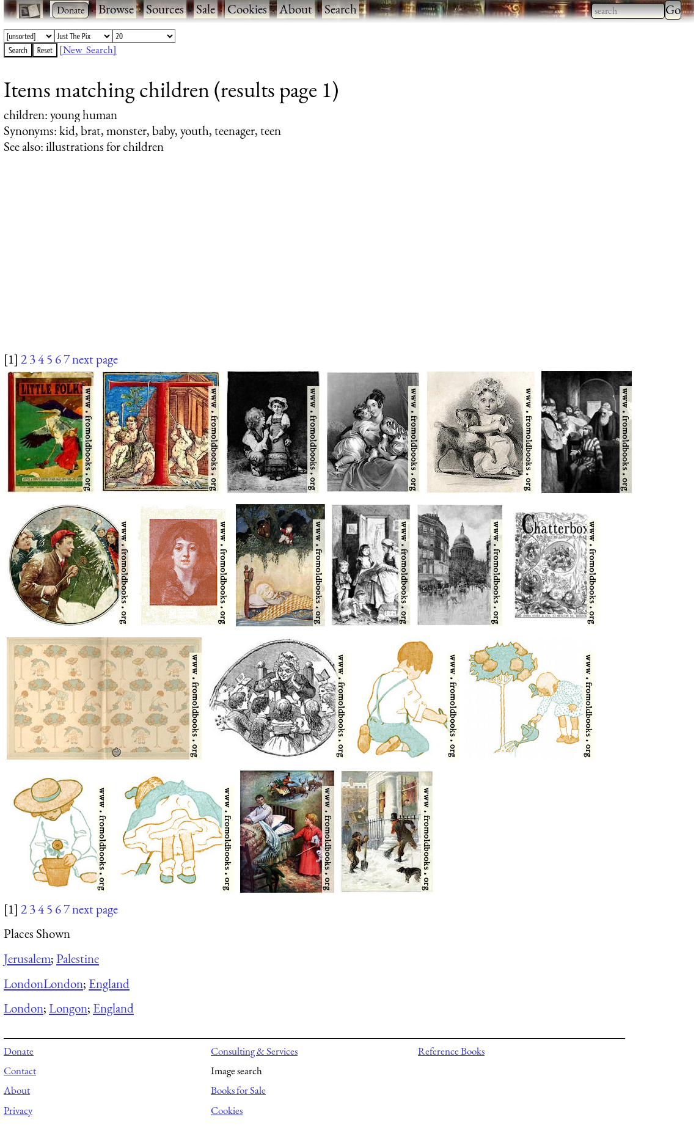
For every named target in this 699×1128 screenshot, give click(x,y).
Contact (20, 1070)
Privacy (18, 1110)
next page (95, 359)
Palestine (77, 958)
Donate (19, 1051)
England (109, 983)
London (23, 983)
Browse (116, 9)
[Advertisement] (341, 264)
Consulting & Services (254, 1051)
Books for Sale (238, 1090)
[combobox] (628, 11)
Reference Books (451, 1051)
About (295, 9)
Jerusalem (27, 958)
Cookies (247, 9)
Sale (205, 9)
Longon (68, 1008)
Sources (165, 9)
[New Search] (88, 49)
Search (340, 9)
